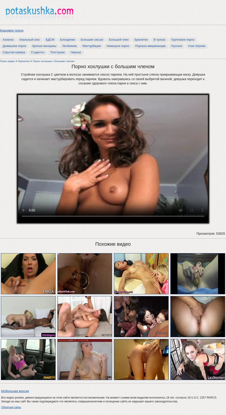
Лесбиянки (69, 46)
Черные (76, 52)
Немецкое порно (118, 46)
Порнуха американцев (150, 46)
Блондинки (67, 39)
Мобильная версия (15, 391)
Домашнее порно (14, 46)
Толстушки (57, 52)
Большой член (119, 39)
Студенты (37, 52)
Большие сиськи (92, 39)
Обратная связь (11, 407)
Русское (176, 46)
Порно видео (8, 61)
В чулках (160, 39)
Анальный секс (29, 39)
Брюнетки (141, 39)
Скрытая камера (14, 52)
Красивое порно (12, 30)
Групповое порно (182, 39)
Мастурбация (91, 46)
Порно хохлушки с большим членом (53, 61)
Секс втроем (196, 46)
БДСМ (50, 39)
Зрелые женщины (44, 46)
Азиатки (8, 39)
